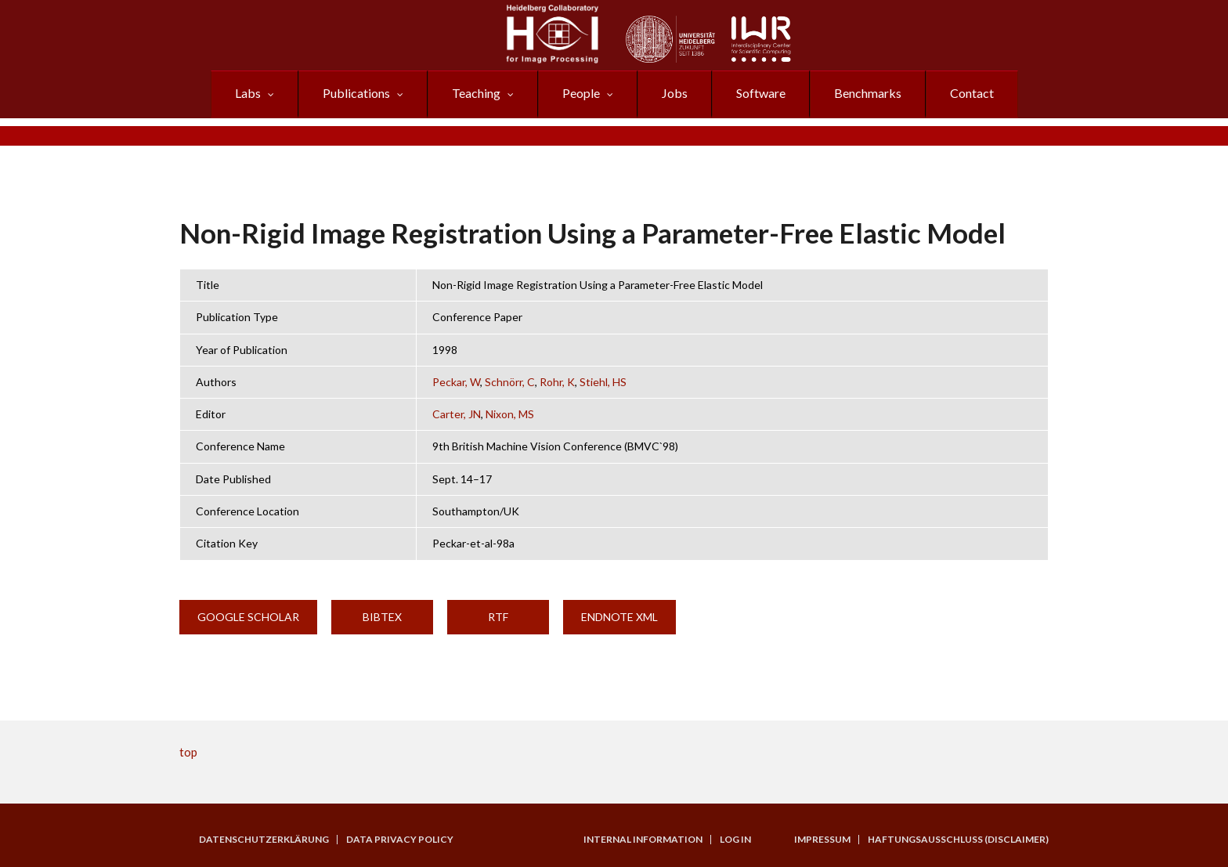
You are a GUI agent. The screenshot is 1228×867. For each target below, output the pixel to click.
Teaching (476, 92)
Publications (356, 92)
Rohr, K (557, 381)
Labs (248, 92)
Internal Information (642, 839)
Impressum (822, 839)
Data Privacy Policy (399, 839)
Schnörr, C (510, 381)
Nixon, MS (510, 414)
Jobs (675, 92)
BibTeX (382, 616)
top (188, 752)
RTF (498, 616)
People (581, 92)
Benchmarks (867, 92)
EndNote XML (619, 616)
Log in (735, 839)
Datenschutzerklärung (264, 839)
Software (761, 92)
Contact (972, 92)
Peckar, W (456, 381)
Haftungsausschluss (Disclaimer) (958, 839)
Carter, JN (456, 414)
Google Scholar (248, 616)
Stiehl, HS (603, 381)
